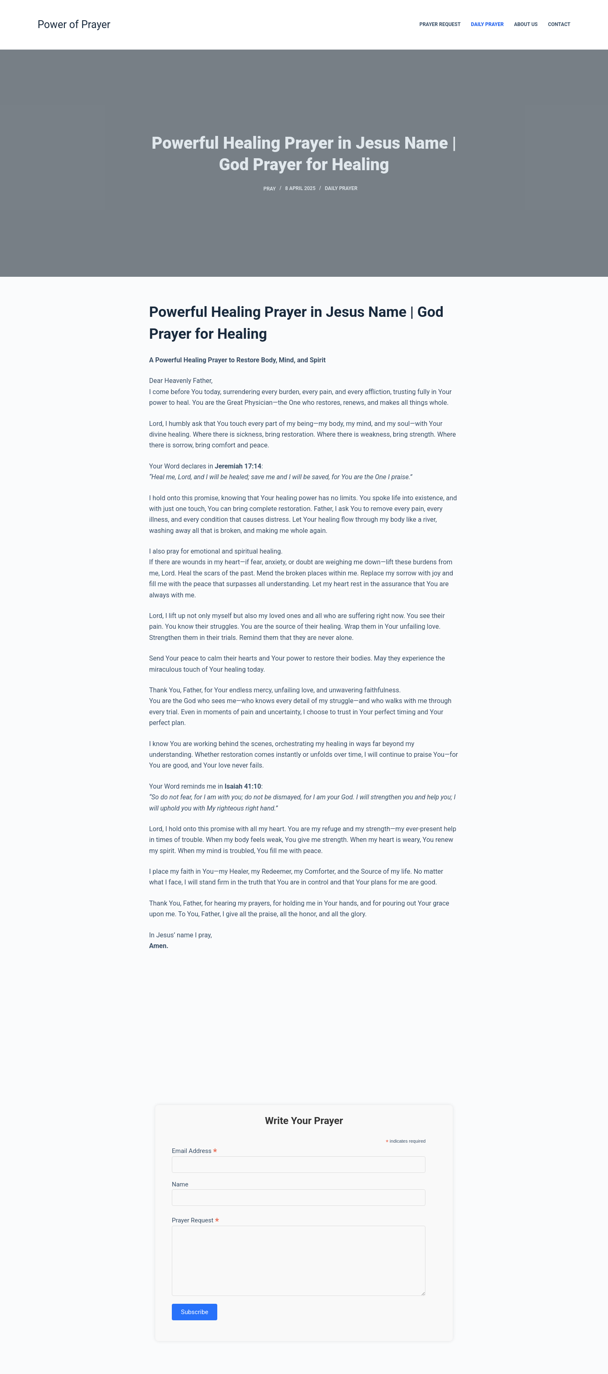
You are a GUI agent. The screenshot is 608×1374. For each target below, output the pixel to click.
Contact (559, 24)
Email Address (194, 1150)
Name (180, 1184)
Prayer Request (440, 24)
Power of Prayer (74, 25)
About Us (525, 24)
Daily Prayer (487, 24)
